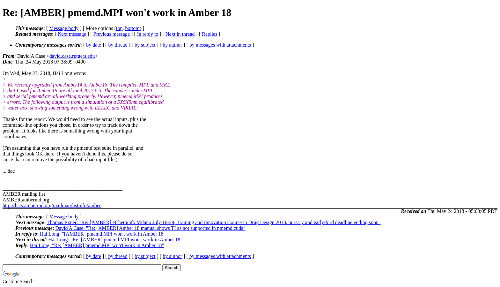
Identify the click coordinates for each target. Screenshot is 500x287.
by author (172, 45)
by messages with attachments (220, 45)
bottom (132, 28)
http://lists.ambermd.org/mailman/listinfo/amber (52, 205)
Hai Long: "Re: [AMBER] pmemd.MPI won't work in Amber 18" (115, 239)
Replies (209, 34)
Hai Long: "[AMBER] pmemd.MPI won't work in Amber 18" (102, 234)
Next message (72, 34)
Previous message (111, 34)
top (119, 28)
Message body (63, 28)
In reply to (147, 34)
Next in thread (180, 34)
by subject (145, 45)
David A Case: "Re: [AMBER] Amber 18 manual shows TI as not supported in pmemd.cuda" (150, 228)
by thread (118, 45)
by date (93, 45)
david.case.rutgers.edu (72, 56)
